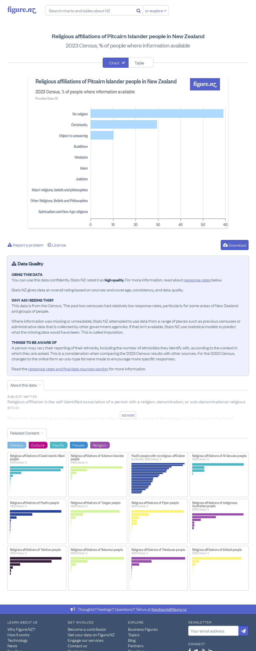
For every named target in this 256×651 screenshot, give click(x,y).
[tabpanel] (128, 153)
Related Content (24, 432)
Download (234, 245)
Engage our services (86, 640)
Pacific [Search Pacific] (58, 444)
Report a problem (26, 244)
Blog (132, 640)
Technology (18, 640)
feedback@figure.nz (169, 609)
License (57, 244)
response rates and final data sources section (68, 368)
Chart (114, 62)
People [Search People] (78, 444)
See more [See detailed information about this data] (128, 415)
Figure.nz (22, 10)
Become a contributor (87, 629)
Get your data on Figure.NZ (91, 634)
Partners (136, 645)
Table (139, 62)
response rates (197, 279)
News (12, 645)
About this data (23, 385)
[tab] (115, 63)
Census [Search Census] (16, 444)
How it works (19, 634)
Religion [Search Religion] (100, 444)
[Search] (138, 10)
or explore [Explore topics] (156, 10)
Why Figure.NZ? (21, 629)
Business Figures (143, 629)
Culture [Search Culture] (37, 444)
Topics (134, 634)
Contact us (77, 645)
